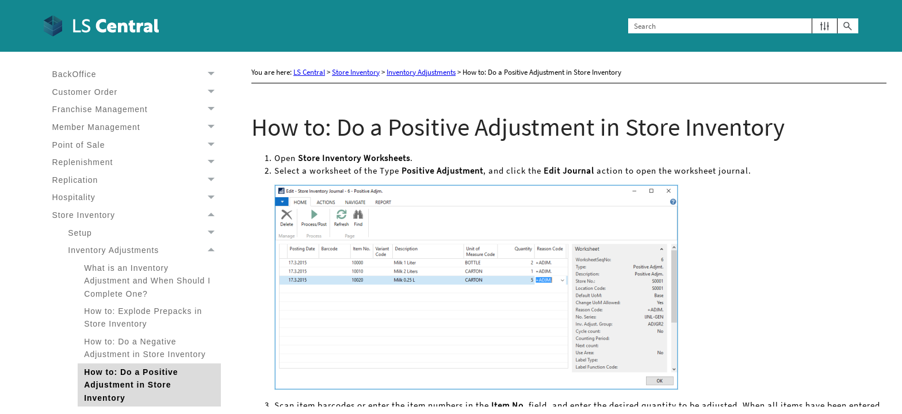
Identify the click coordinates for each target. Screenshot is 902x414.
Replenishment (136, 162)
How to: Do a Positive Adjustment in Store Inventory (131, 384)
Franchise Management (136, 109)
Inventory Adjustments (144, 250)
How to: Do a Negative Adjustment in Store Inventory (145, 348)
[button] (825, 26)
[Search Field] (743, 26)
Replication (136, 180)
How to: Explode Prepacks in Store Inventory (143, 317)
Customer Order (136, 92)
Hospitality (136, 197)
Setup (144, 233)
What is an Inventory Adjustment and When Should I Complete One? (147, 280)
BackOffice (136, 74)
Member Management (136, 127)
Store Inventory (136, 215)
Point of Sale (136, 145)
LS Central (309, 72)
